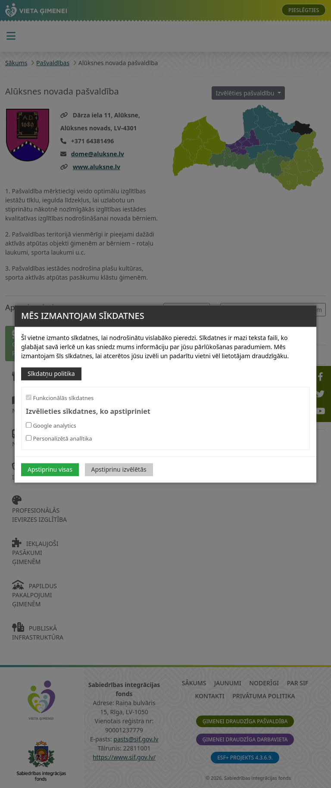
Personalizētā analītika (59, 439)
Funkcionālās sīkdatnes (60, 398)
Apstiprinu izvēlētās (119, 470)
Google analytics (51, 426)
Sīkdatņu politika (51, 373)
